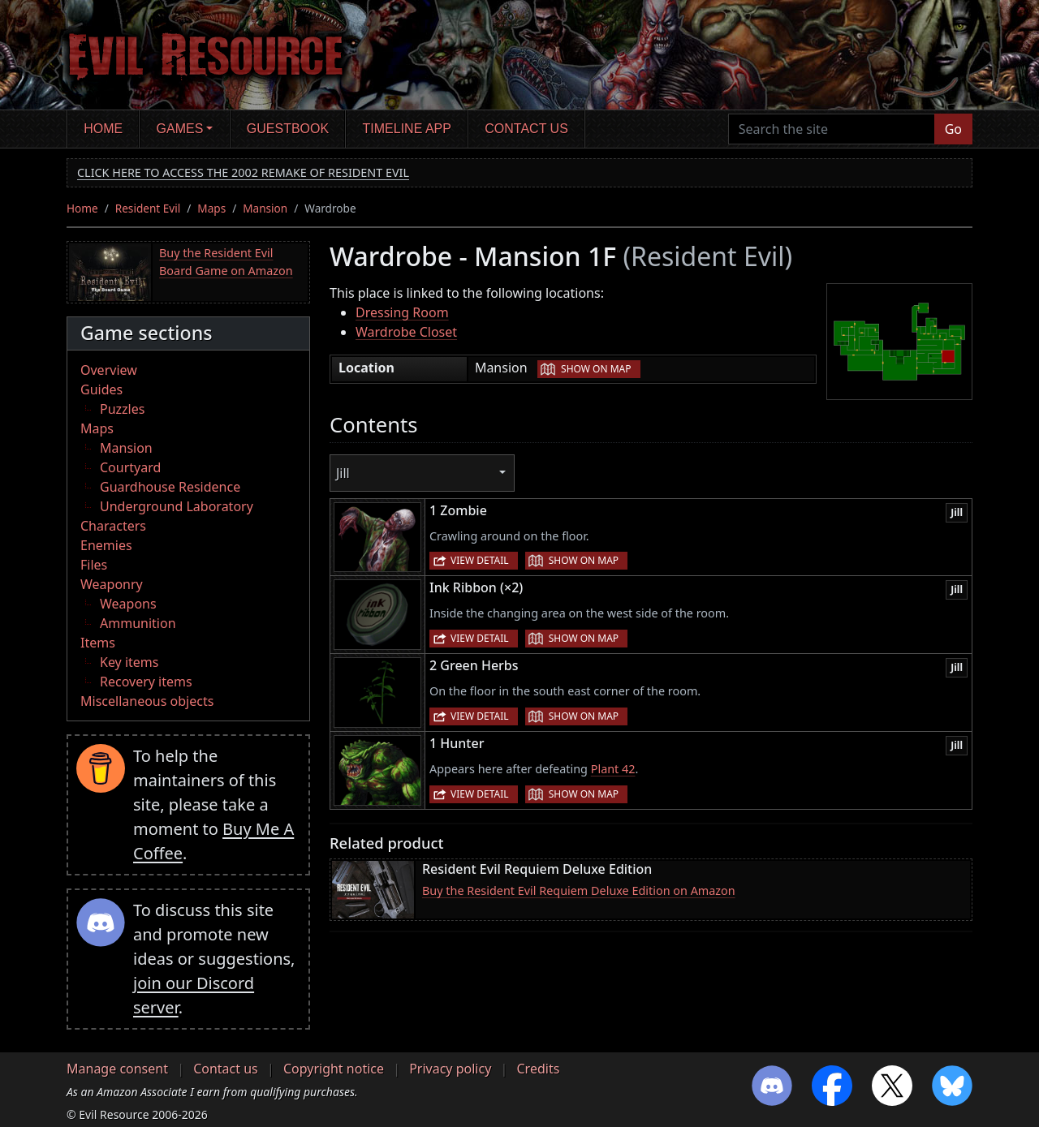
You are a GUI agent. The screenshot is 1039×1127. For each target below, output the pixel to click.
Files (93, 565)
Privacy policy (450, 1069)
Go (953, 129)
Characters (113, 526)
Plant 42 (613, 768)
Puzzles (122, 409)
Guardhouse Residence (170, 487)
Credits (537, 1069)
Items (97, 643)
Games (180, 128)
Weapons (128, 604)
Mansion (265, 208)
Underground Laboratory (176, 506)
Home (103, 128)
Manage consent (117, 1069)
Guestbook (288, 128)
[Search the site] (831, 129)
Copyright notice (333, 1069)
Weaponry (111, 584)
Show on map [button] (596, 369)
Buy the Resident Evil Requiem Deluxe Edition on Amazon (578, 890)
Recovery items (146, 681)
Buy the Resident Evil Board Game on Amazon (226, 261)
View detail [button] (480, 560)
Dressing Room (402, 312)
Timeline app (407, 128)
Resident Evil (148, 208)
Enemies (106, 545)
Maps (211, 208)
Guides (101, 389)
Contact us (526, 128)
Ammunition (138, 623)
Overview (108, 370)
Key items (129, 662)
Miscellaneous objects (146, 701)
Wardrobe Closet (406, 332)
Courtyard (130, 467)
